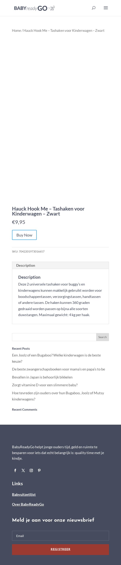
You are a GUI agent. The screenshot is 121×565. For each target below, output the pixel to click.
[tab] (60, 265)
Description (25, 265)
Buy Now (24, 235)
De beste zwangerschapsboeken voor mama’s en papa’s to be (58, 369)
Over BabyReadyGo (28, 504)
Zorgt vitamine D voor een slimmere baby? (45, 385)
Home (16, 31)
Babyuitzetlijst (24, 494)
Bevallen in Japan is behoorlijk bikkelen (42, 377)
